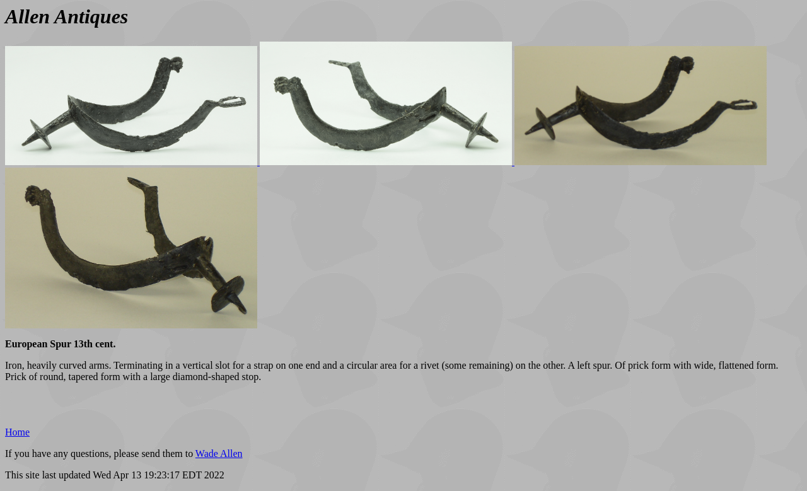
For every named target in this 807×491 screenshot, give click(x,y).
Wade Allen (219, 453)
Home (17, 432)
